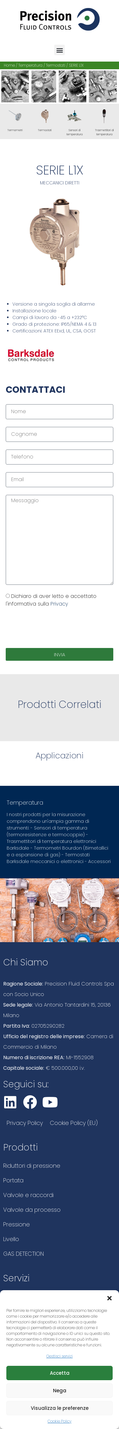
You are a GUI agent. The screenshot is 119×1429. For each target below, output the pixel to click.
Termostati (55, 65)
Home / (11, 65)
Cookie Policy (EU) (74, 1123)
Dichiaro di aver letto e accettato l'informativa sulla (51, 599)
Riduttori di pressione (31, 1166)
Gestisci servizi (59, 1356)
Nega (59, 1390)
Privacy (59, 603)
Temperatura (30, 65)
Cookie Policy (59, 1421)
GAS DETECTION (23, 1254)
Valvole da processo (32, 1210)
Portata (13, 1180)
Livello (11, 1239)
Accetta (59, 1373)
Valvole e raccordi (28, 1195)
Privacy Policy (25, 1123)
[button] (109, 1298)
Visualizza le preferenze (60, 1408)
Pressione (16, 1224)
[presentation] (54, 627)
